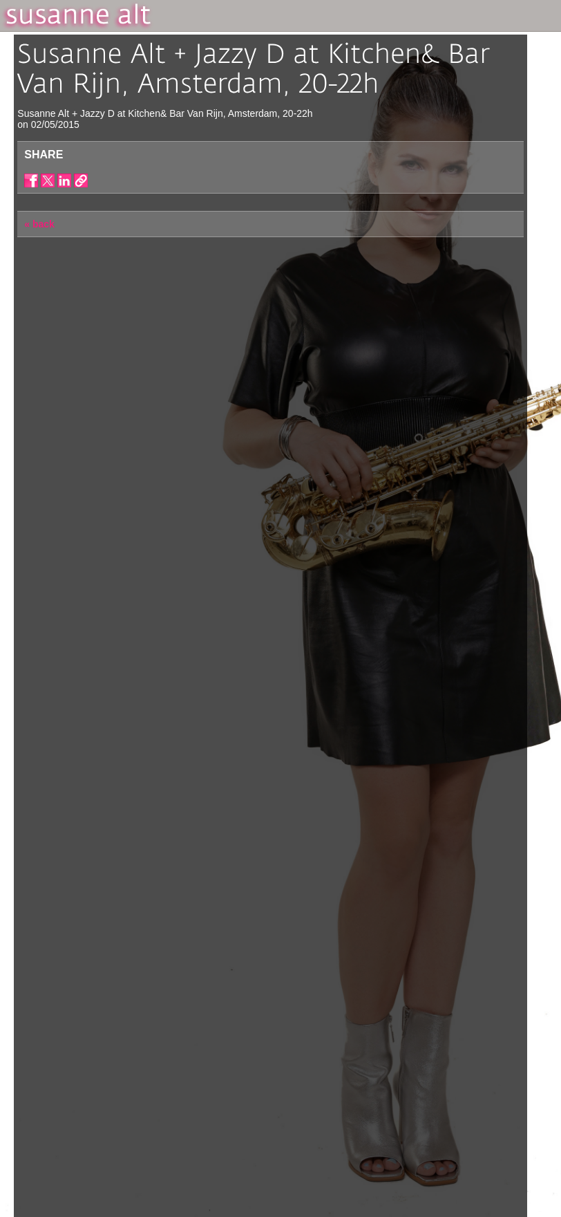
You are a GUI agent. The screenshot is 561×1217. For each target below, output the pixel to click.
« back (39, 224)
